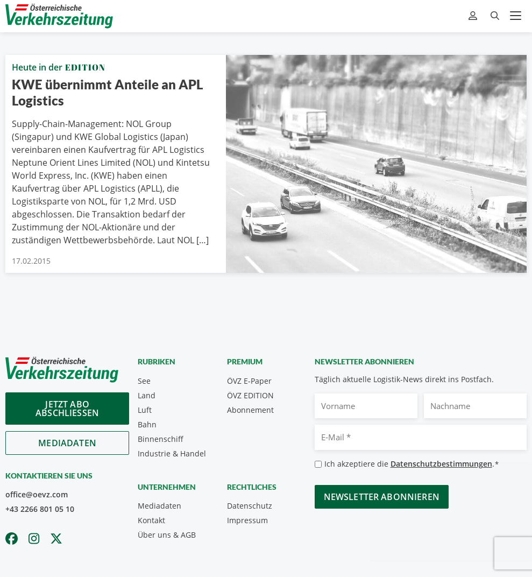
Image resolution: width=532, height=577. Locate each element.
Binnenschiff (160, 439)
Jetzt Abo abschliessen (67, 408)
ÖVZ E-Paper (249, 381)
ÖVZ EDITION (250, 395)
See (144, 381)
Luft (145, 410)
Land (146, 395)
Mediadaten (67, 443)
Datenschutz (249, 506)
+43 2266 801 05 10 (39, 509)
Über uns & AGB (167, 535)
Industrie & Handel (172, 453)
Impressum (247, 520)
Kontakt (151, 520)
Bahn (147, 424)
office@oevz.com (36, 494)
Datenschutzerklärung (459, 508)
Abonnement (250, 410)
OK (440, 530)
